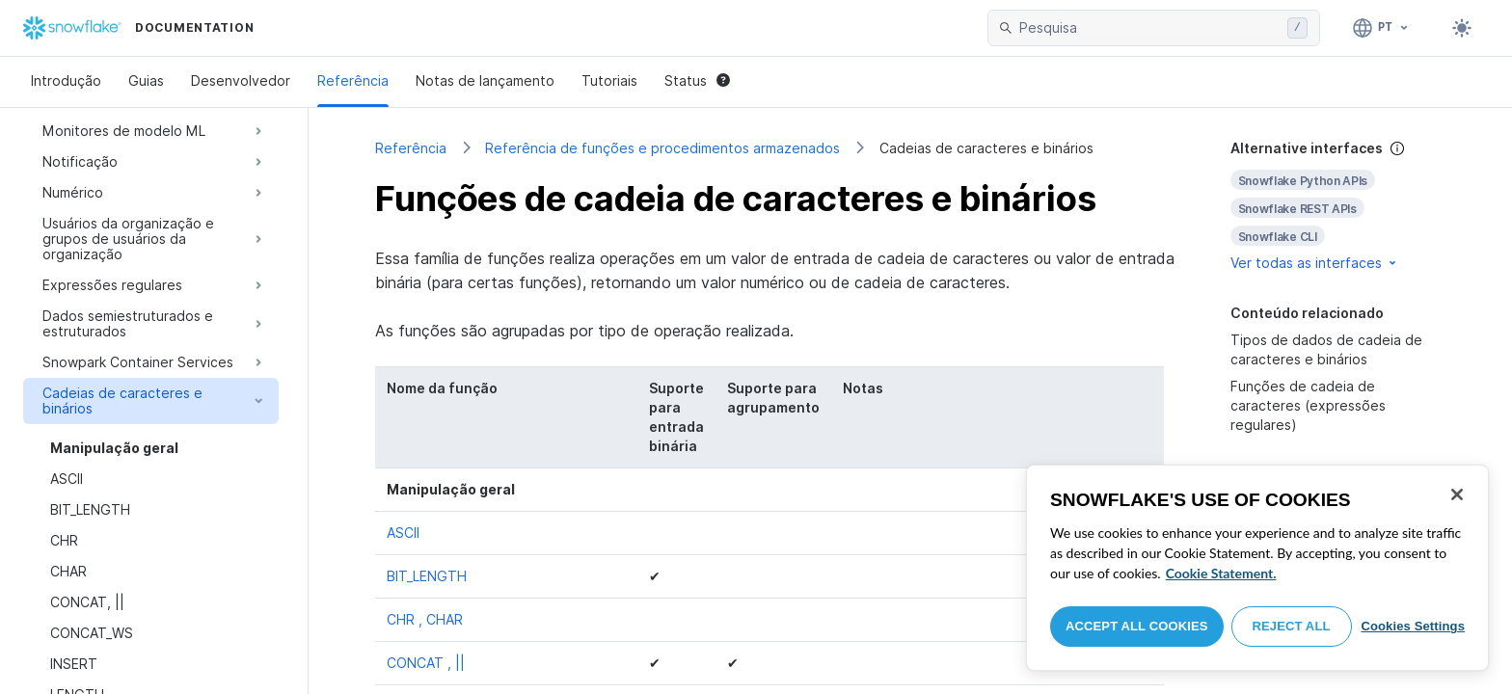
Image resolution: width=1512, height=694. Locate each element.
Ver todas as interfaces (1314, 262)
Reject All (1292, 626)
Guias (146, 80)
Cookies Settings (1413, 626)
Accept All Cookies (1137, 626)
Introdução (66, 80)
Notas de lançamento (485, 80)
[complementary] (1338, 206)
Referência (353, 80)
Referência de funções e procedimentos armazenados (662, 148)
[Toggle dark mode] (1462, 28)
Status (697, 80)
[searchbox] (1149, 28)
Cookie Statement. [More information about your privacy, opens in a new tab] (1221, 573)
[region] (1257, 568)
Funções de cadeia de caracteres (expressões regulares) (1308, 405)
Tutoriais (609, 80)
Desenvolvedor (240, 80)
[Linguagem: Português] (1381, 28)
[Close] (1457, 494)
